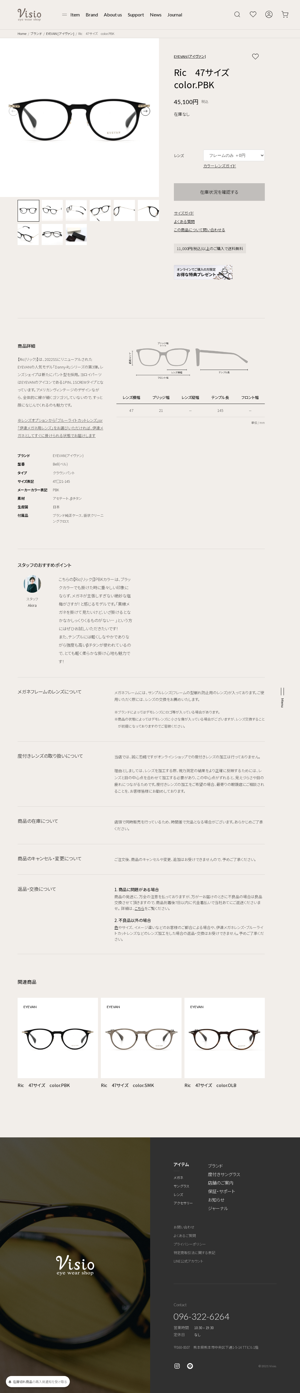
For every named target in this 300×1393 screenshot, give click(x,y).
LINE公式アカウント (188, 1260)
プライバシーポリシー (190, 1243)
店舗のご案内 (220, 1183)
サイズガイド (184, 213)
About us (113, 14)
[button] (145, 111)
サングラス (181, 1185)
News (156, 14)
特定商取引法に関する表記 (194, 1252)
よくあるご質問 (185, 1235)
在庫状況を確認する (219, 192)
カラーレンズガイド (219, 166)
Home (22, 33)
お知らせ (216, 1200)
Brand (92, 14)
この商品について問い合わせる (199, 229)
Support (136, 14)
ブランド (36, 33)
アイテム (181, 1164)
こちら (139, 908)
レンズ (178, 1194)
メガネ (178, 1177)
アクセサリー (183, 1202)
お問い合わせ (184, 1226)
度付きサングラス (224, 1174)
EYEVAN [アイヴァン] (60, 33)
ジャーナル (218, 1208)
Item (75, 14)
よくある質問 (184, 221)
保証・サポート (221, 1191)
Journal (174, 14)
